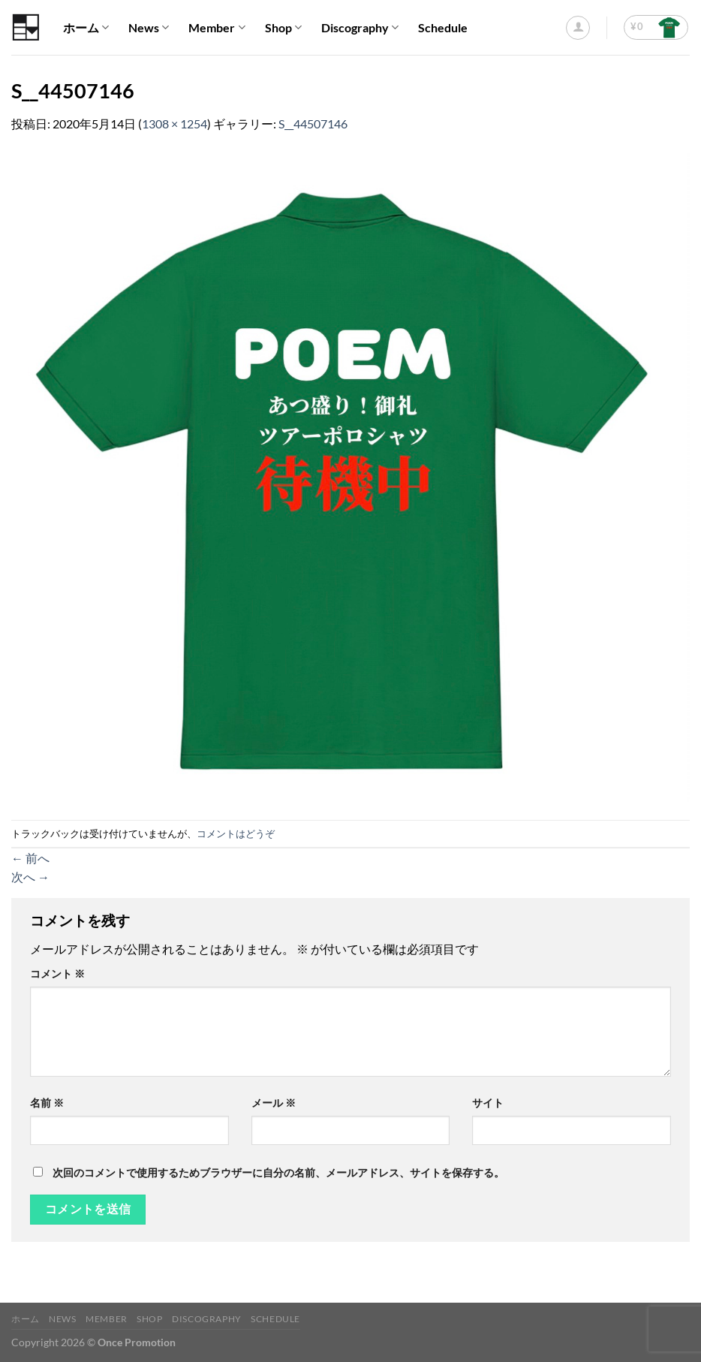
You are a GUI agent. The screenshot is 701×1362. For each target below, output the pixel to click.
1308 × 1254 (174, 123)
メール (273, 1102)
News (148, 27)
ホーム (86, 27)
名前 (47, 1102)
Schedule (443, 27)
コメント (57, 973)
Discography (360, 27)
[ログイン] (578, 28)
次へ (30, 876)
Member (216, 27)
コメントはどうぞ (236, 833)
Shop (283, 27)
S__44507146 (312, 123)
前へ (30, 858)
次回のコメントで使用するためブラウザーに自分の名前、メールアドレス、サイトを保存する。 (278, 1172)
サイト (488, 1102)
